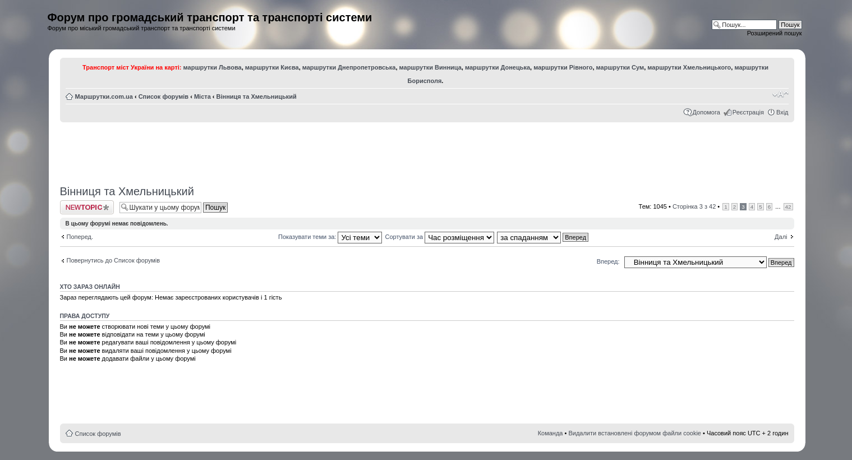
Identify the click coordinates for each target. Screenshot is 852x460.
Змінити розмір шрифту (780, 94)
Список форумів (163, 96)
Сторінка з (694, 206)
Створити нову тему (87, 207)
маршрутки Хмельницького (689, 67)
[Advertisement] (427, 150)
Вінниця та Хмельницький (257, 96)
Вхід (782, 112)
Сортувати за (440, 236)
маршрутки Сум (620, 67)
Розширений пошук (774, 33)
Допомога (706, 112)
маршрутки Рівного (562, 67)
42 (788, 207)
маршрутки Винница (430, 67)
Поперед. (80, 236)
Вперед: (608, 261)
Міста (202, 96)
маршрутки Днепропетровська (349, 67)
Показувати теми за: (330, 236)
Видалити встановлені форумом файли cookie (634, 433)
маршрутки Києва (272, 67)
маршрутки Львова (212, 67)
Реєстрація (748, 112)
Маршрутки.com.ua (104, 96)
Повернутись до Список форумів (113, 260)
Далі (781, 236)
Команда (550, 433)
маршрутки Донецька (497, 67)
